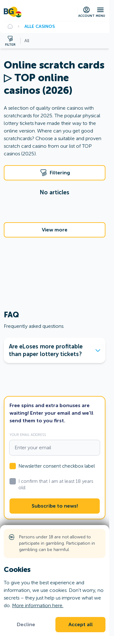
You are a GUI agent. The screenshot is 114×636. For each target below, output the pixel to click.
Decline (26, 624)
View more (54, 230)
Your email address (28, 435)
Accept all (80, 624)
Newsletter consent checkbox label (56, 466)
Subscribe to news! (55, 506)
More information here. (37, 605)
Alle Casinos (39, 26)
